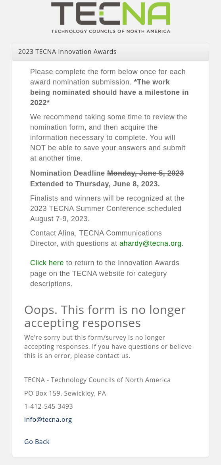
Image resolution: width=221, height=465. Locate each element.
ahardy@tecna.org (150, 243)
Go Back (37, 441)
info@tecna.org (48, 419)
